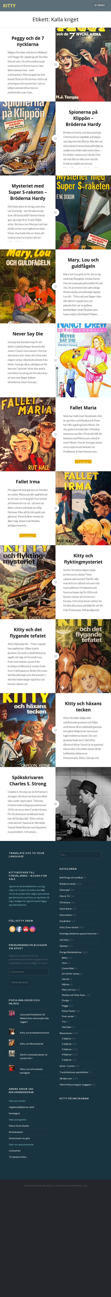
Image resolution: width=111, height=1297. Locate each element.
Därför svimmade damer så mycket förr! (33, 1056)
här (43, 890)
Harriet (65, 979)
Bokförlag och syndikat (71, 877)
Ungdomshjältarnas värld (21, 1107)
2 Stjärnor (67, 1044)
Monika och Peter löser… (74, 995)
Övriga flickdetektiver (71, 952)
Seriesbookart (16, 1132)
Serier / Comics (67, 1066)
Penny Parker (68, 1011)
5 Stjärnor (67, 1059)
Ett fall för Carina (70, 973)
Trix (64, 1021)
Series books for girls (19, 1138)
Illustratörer (66, 908)
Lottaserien (14, 1150)
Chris (64, 963)
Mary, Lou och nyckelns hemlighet (31, 1071)
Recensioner (66, 1033)
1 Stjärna (66, 1038)
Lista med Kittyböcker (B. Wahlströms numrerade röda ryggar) (34, 1018)
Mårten (65, 984)
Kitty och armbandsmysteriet (34, 1032)
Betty (64, 957)
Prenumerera (19, 982)
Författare (65, 902)
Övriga (65, 1000)
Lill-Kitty (64, 939)
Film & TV (65, 896)
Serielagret (14, 1113)
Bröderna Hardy (67, 883)
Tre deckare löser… (18, 1157)
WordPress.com (79, 1185)
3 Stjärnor (67, 1049)
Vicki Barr (67, 1027)
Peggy (65, 1005)
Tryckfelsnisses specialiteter (74, 1072)
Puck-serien (68, 1016)
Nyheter (64, 946)
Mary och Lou (68, 989)
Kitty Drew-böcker (69, 927)
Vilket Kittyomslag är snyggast (75, 1084)
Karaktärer (65, 921)
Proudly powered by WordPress (38, 1185)
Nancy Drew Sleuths (19, 1125)
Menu (101, 5)
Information (66, 915)
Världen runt (66, 1078)
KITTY (9, 6)
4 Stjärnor (67, 1054)
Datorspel (65, 890)
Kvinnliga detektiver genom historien (78, 933)
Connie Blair (68, 968)
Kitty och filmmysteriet (31, 1043)
